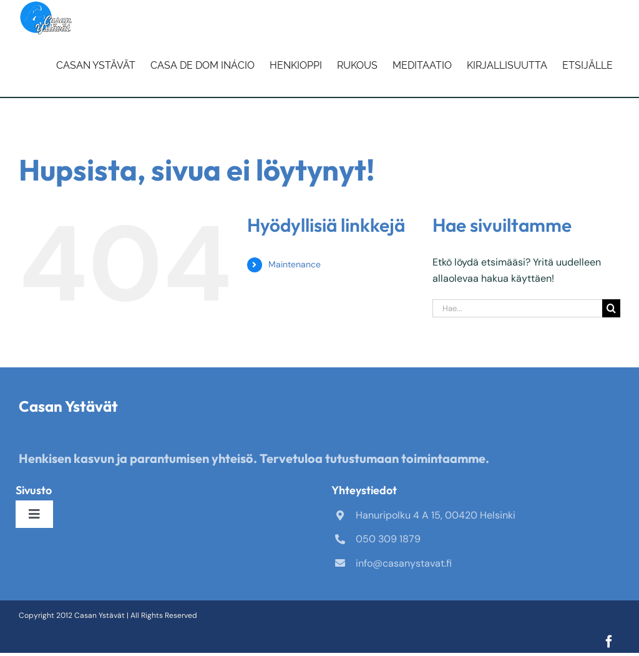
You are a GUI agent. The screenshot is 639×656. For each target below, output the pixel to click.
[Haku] (611, 308)
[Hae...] (517, 308)
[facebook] (609, 641)
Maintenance (294, 264)
